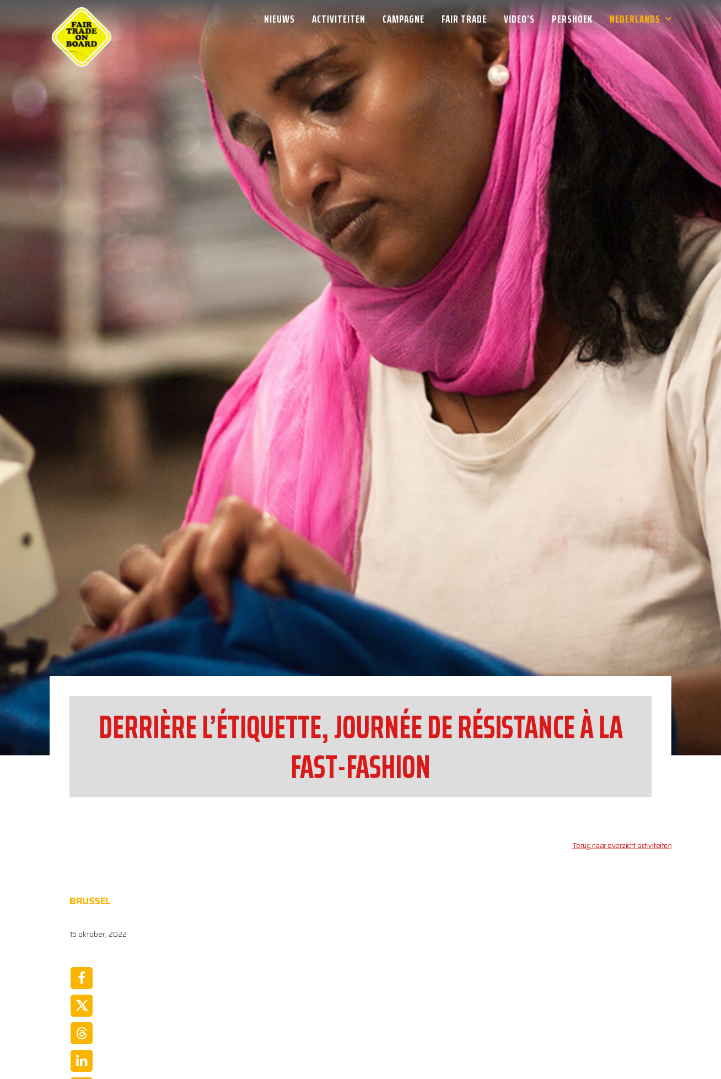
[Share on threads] (82, 898)
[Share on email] (82, 981)
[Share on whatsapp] (82, 953)
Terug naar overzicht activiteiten (622, 710)
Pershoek (572, 19)
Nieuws (279, 19)
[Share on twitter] (82, 871)
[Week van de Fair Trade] (82, 19)
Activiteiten (338, 19)
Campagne (403, 19)
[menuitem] (283, 18)
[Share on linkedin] (82, 926)
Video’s (519, 19)
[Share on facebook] (82, 843)
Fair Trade (464, 19)
